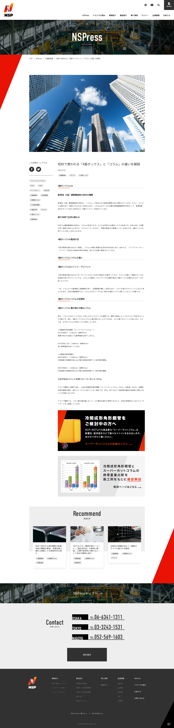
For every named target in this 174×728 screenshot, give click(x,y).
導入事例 (104, 678)
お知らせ (137, 691)
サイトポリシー (97, 713)
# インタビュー (35, 190)
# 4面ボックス (34, 214)
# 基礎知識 (33, 195)
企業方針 (120, 683)
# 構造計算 (33, 210)
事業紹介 (55, 678)
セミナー (104, 685)
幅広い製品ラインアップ (59, 683)
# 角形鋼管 (44, 195)
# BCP (40, 186)
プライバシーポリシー (79, 713)
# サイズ (43, 210)
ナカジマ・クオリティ (58, 692)
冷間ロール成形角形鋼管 (83, 688)
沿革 (119, 696)
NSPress (137, 678)
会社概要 (120, 688)
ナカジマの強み (140, 685)
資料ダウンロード (81, 701)
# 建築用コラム (35, 200)
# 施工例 (46, 190)
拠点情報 (120, 692)
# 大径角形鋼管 (35, 205)
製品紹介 (79, 678)
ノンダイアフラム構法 (58, 688)
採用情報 (120, 701)
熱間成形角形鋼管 (81, 683)
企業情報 (121, 678)
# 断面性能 (33, 219)
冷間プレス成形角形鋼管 (83, 692)
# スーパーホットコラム (37, 181)
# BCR (32, 186)
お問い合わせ (139, 698)
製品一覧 (79, 696)
